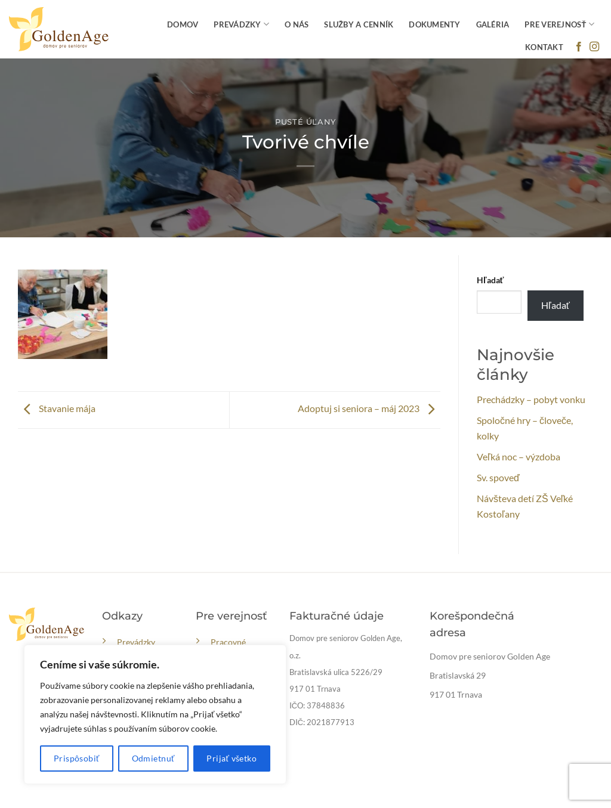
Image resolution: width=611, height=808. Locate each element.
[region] (155, 714)
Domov (182, 24)
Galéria (493, 24)
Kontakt (544, 47)
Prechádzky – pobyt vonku (531, 399)
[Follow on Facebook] (579, 47)
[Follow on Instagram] (594, 47)
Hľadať (490, 280)
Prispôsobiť (77, 758)
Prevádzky (241, 24)
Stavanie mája (56, 408)
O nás (296, 24)
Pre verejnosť (559, 24)
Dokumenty (434, 24)
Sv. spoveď (498, 477)
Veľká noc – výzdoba (518, 456)
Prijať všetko (231, 758)
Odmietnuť (153, 758)
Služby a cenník (358, 24)
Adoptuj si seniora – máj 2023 (369, 408)
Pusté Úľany (305, 121)
